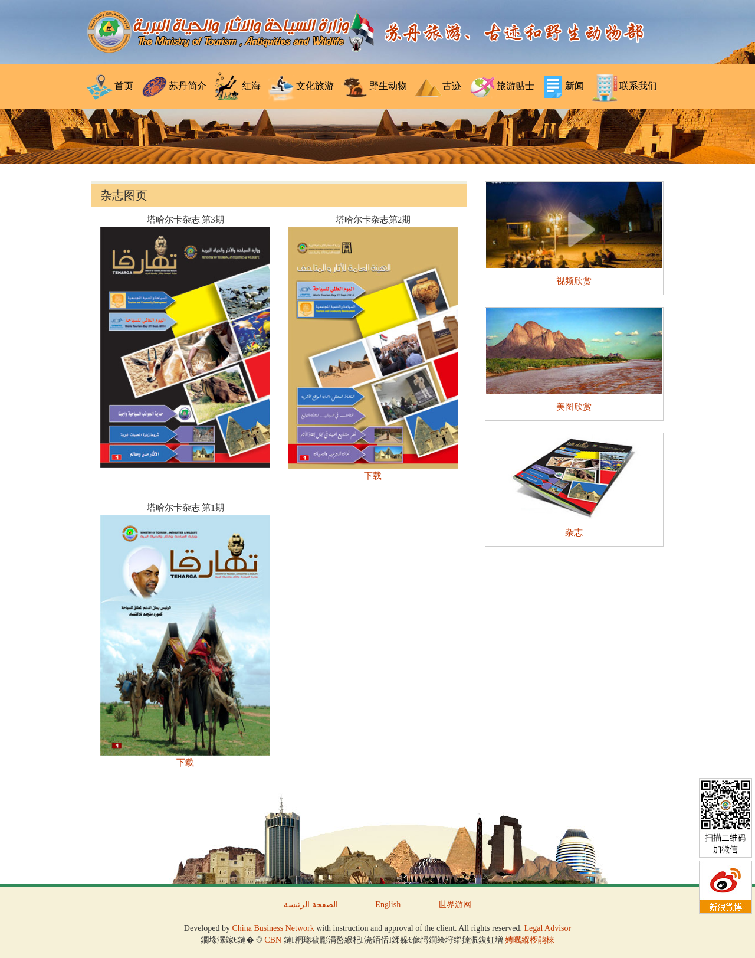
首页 (109, 86)
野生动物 (374, 86)
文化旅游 (301, 86)
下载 (373, 475)
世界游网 (454, 904)
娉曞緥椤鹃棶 (529, 940)
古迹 (437, 86)
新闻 (562, 86)
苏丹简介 (173, 86)
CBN (272, 940)
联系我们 (624, 86)
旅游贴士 (501, 86)
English (388, 904)
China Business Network (273, 928)
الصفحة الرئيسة (311, 904)
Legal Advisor (547, 928)
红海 (237, 86)
